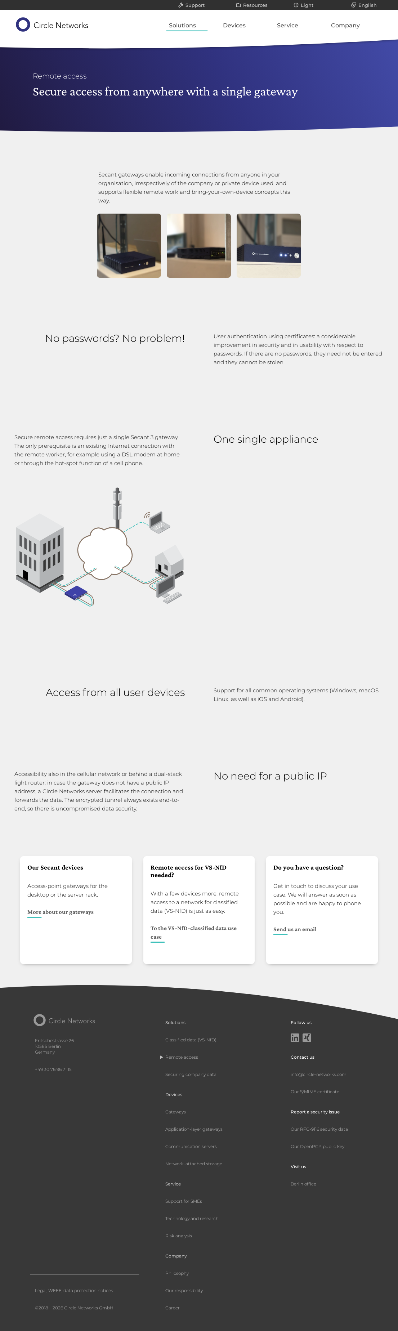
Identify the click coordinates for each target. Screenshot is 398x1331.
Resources (255, 5)
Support (195, 5)
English (367, 5)
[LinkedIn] (295, 1038)
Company (345, 25)
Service (287, 25)
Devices (234, 25)
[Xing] (307, 1038)
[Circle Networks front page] (52, 24)
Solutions (182, 25)
